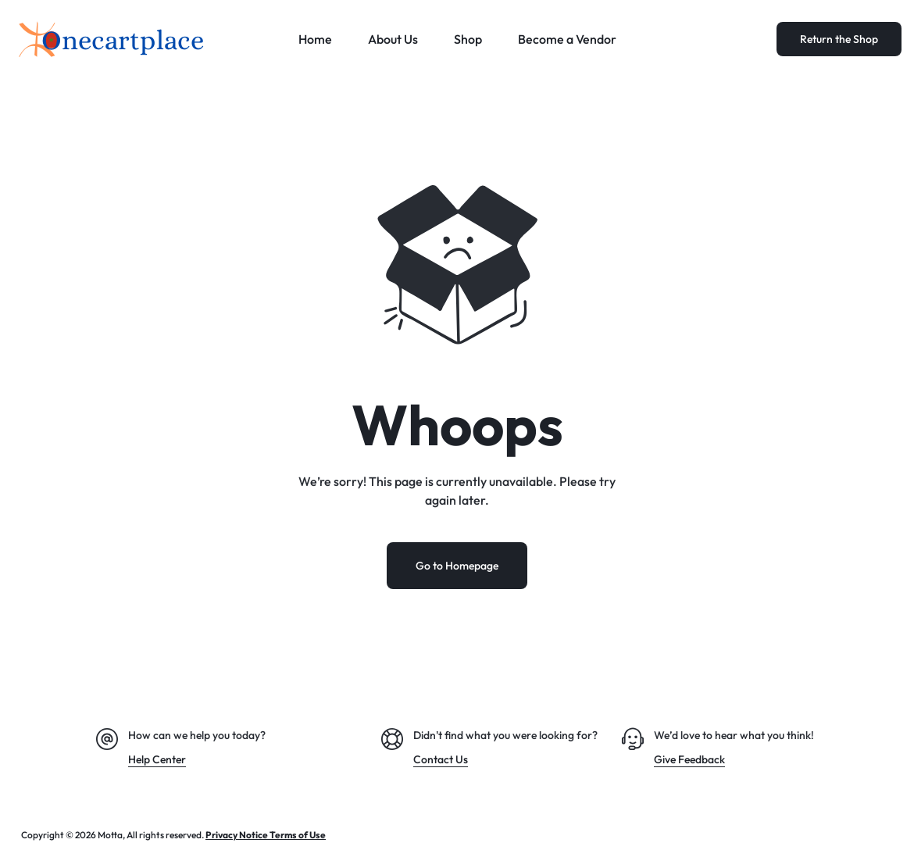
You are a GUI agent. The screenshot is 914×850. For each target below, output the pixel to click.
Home (315, 39)
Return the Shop (839, 39)
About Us (393, 39)
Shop (468, 39)
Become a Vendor (567, 39)
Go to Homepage (457, 566)
